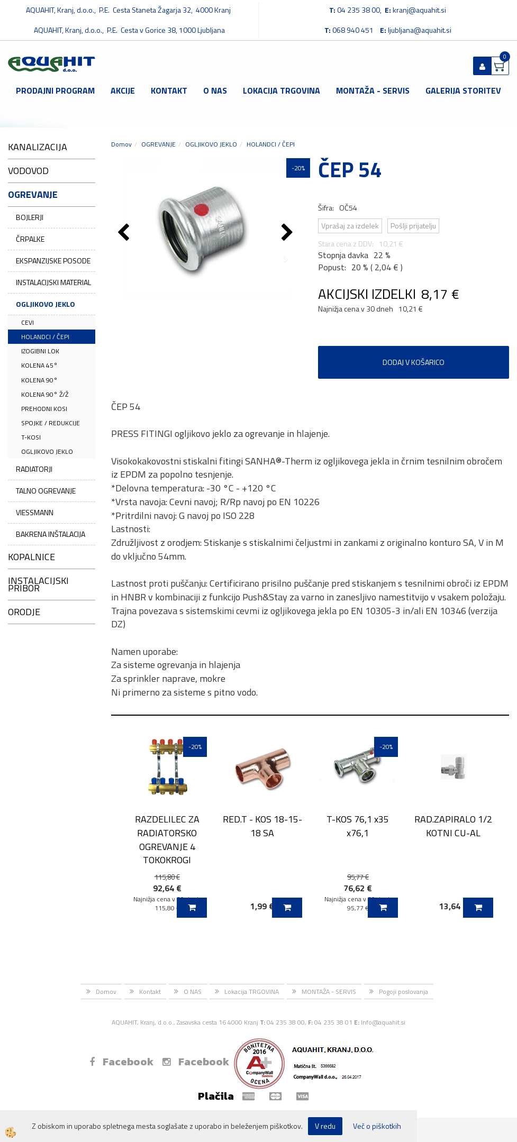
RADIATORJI (34, 468)
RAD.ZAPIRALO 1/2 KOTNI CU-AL (453, 825)
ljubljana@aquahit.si (419, 29)
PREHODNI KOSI (44, 409)
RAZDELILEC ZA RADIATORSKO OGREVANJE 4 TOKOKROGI (167, 839)
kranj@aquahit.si (419, 9)
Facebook (121, 1062)
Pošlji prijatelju (413, 225)
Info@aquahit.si (383, 1022)
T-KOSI (31, 437)
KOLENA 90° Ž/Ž (44, 394)
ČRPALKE (30, 238)
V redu (325, 1125)
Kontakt (169, 90)
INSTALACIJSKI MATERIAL (53, 282)
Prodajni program (55, 90)
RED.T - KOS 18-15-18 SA (262, 825)
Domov (121, 144)
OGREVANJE (158, 144)
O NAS (215, 90)
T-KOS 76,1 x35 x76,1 (357, 825)
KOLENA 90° (39, 380)
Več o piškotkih (377, 1126)
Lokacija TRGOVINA (281, 90)
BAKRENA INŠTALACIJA (50, 534)
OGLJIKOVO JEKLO (45, 303)
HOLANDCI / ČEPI (45, 337)
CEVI (27, 322)
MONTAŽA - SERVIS (373, 90)
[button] (288, 233)
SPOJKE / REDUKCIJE (50, 423)
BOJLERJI (29, 217)
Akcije (123, 90)
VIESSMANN (34, 512)
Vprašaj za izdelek (350, 225)
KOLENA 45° (39, 365)
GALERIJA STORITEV (463, 90)
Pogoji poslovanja (403, 991)
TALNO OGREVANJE (46, 490)
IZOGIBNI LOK (40, 351)
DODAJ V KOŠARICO (414, 362)
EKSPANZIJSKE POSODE (53, 260)
